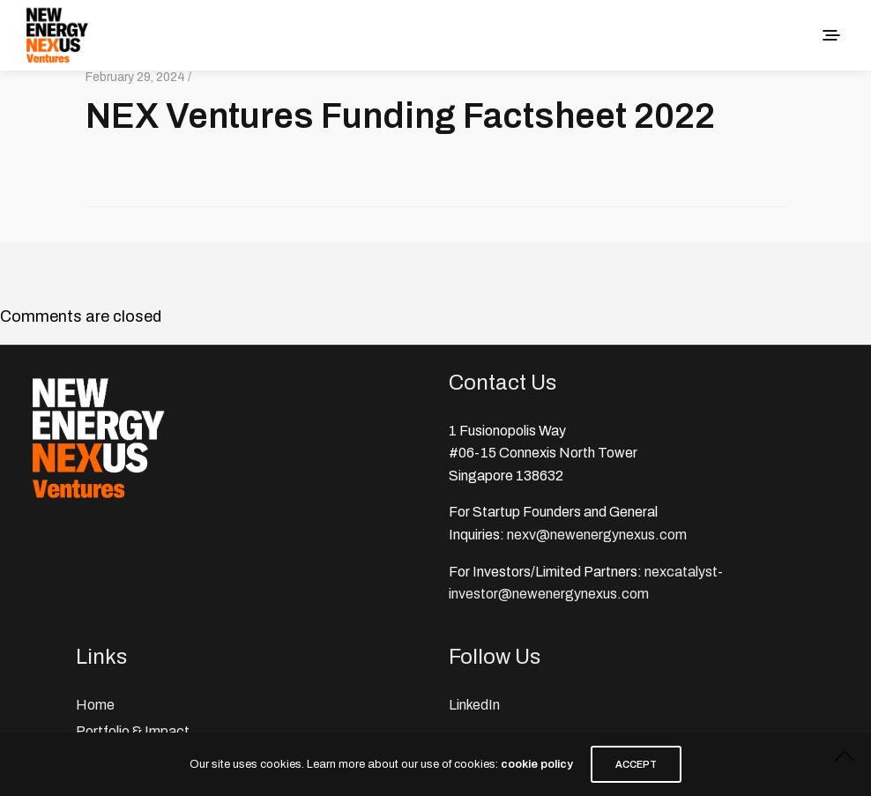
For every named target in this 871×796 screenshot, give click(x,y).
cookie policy (537, 764)
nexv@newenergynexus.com (597, 534)
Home (95, 704)
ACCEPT (636, 764)
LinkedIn (474, 704)
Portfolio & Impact (133, 731)
